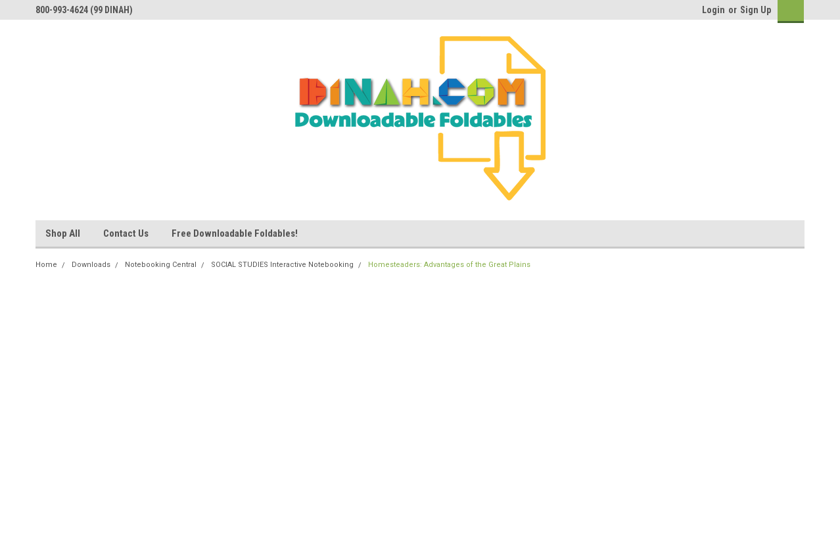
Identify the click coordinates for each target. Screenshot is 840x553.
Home (46, 264)
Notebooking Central (161, 264)
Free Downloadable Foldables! (235, 233)
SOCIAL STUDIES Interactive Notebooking (282, 264)
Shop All (62, 233)
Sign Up (755, 10)
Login (713, 10)
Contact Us (126, 233)
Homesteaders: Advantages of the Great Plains (449, 264)
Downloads (91, 264)
